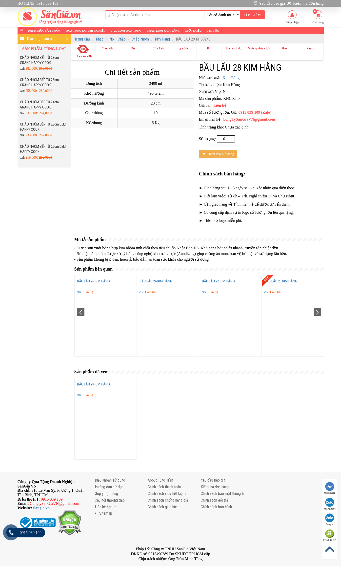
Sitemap (103, 513)
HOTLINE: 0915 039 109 (38, 3)
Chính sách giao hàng (164, 507)
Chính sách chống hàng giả (168, 500)
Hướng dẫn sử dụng (110, 487)
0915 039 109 (329, 535)
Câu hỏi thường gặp (110, 500)
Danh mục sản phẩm (44, 30)
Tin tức (213, 30)
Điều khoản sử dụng (110, 480)
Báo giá (329, 519)
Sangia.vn (41, 508)
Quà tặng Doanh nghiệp (85, 30)
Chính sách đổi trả (214, 500)
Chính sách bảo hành (216, 507)
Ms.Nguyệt (330, 504)
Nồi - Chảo (117, 39)
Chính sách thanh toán (164, 487)
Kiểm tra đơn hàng (305, 3)
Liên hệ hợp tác (107, 507)
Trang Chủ (82, 39)
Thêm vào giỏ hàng (218, 154)
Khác (99, 39)
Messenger (329, 488)
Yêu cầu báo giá (269, 3)
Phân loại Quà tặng (163, 30)
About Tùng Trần (160, 480)
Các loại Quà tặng (126, 30)
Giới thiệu (193, 30)
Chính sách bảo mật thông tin (223, 493)
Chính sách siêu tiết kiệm (167, 493)
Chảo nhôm (140, 39)
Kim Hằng (162, 39)
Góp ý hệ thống (106, 493)
